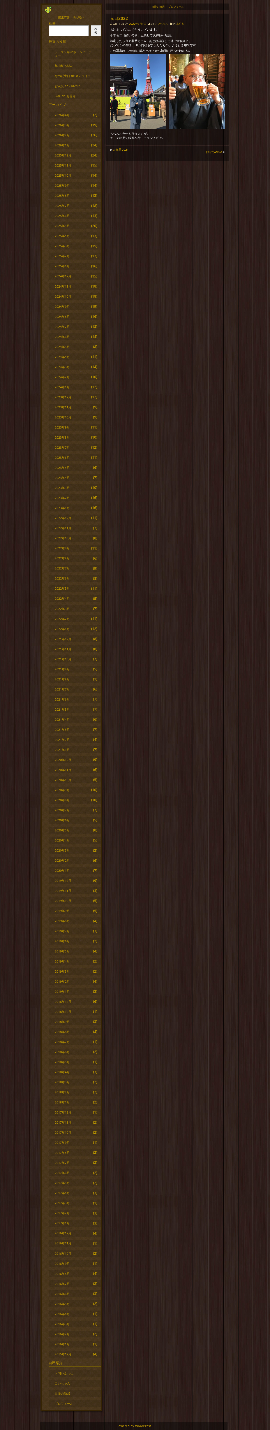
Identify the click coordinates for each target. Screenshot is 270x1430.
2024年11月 (63, 286)
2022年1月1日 (138, 24)
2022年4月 (62, 598)
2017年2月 (62, 1213)
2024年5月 (62, 347)
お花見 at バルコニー (69, 86)
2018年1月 (62, 1102)
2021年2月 (62, 740)
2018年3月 (62, 1082)
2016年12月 (63, 1233)
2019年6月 (62, 941)
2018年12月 (63, 1002)
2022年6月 (62, 578)
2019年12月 (63, 880)
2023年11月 (63, 407)
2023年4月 (62, 478)
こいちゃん (161, 24)
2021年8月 (62, 679)
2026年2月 (62, 135)
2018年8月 (62, 1032)
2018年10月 (63, 1012)
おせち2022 (214, 152)
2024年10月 (63, 296)
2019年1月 (62, 991)
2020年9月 (62, 790)
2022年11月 (63, 528)
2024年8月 (62, 316)
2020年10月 (63, 780)
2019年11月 (63, 891)
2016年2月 (62, 1334)
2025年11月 (63, 165)
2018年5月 (62, 1062)
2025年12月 (63, 155)
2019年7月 (62, 931)
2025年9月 (62, 185)
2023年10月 (63, 417)
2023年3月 (62, 488)
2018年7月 (62, 1042)
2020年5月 (62, 830)
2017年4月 (62, 1193)
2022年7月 (62, 568)
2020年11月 (63, 770)
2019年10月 (63, 901)
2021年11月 (63, 649)
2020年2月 (62, 860)
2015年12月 (63, 1354)
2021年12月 (63, 639)
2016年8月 (62, 1274)
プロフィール (176, 7)
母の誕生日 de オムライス (73, 76)
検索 (52, 23)
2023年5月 (62, 468)
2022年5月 (62, 588)
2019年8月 (62, 921)
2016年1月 (62, 1344)
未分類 (180, 24)
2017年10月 (63, 1132)
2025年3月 (62, 246)
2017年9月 (62, 1142)
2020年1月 (62, 870)
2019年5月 (62, 951)
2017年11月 (63, 1122)
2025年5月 (62, 226)
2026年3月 (62, 125)
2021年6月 (62, 699)
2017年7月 (62, 1163)
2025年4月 (62, 236)
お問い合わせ (64, 1373)
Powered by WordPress (133, 1426)
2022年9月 (62, 548)
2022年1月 (62, 629)
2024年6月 (62, 337)
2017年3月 (62, 1203)
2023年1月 (62, 508)
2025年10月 (63, 175)
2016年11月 (63, 1243)
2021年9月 (62, 669)
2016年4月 (62, 1314)
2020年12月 (63, 760)
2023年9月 (62, 427)
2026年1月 (62, 145)
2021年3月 (62, 729)
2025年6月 (62, 216)
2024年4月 (62, 357)
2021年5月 (62, 709)
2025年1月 (62, 266)
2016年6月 (62, 1294)
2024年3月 (62, 367)
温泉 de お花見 (65, 96)
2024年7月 (62, 327)
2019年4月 (62, 961)
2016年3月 (62, 1324)
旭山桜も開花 (64, 66)
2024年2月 (62, 377)
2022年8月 (62, 558)
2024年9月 (62, 306)
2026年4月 (62, 115)
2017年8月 (62, 1153)
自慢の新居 (158, 7)
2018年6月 (62, 1052)
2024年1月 (62, 387)
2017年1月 (62, 1223)
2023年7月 (62, 447)
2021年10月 (63, 659)
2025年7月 (62, 206)
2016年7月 (62, 1284)
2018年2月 (62, 1092)
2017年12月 (63, 1112)
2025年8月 (62, 195)
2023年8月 (62, 437)
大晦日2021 (121, 150)
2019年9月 (62, 911)
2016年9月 (62, 1263)
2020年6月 (62, 820)
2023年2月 (62, 498)
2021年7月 (62, 689)
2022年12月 (63, 518)
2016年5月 (62, 1304)
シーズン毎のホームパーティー (73, 54)
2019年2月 (62, 981)
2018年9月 (62, 1022)
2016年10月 (63, 1253)
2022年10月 (63, 538)
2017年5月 (62, 1183)
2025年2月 (62, 256)
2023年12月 (63, 397)
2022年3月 (62, 609)
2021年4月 (62, 719)
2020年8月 (62, 800)
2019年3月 (62, 971)
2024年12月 (63, 276)
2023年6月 (62, 457)
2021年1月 (62, 750)
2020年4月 (62, 840)
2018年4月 (62, 1072)
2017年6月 (62, 1173)
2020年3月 (62, 850)
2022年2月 (62, 619)
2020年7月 (62, 810)
